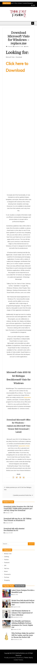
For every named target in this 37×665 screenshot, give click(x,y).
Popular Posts (8, 586)
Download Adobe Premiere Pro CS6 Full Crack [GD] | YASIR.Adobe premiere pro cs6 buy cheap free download (18, 508)
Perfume (6, 577)
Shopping (7, 580)
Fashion (6, 559)
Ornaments (7, 574)
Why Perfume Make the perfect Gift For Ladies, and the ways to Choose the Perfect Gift (22, 635)
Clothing (6, 556)
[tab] (8, 585)
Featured (10, 46)
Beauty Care (7, 553)
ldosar (6, 571)
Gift (5, 565)
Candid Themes (18, 660)
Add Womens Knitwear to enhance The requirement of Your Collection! (21, 613)
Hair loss (6, 568)
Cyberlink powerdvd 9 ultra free (22, 495)
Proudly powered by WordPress (13, 657)
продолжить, (27, 397)
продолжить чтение (24, 446)
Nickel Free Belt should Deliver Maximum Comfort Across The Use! (22, 602)
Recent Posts (20, 586)
